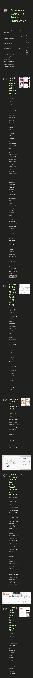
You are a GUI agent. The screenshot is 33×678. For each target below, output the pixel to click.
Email (20, 34)
